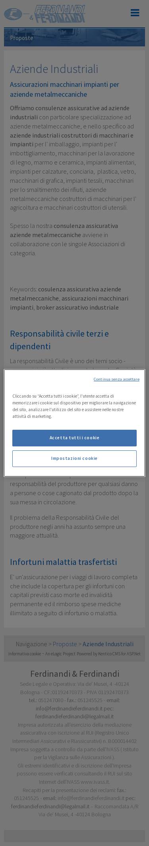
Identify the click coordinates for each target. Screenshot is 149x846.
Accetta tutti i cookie (75, 437)
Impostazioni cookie (74, 458)
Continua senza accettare (116, 379)
